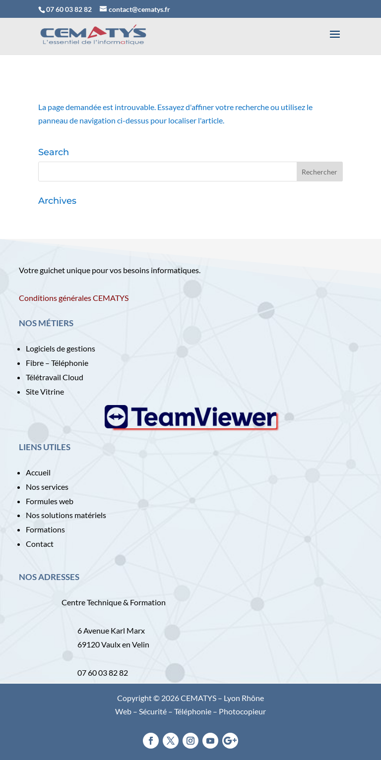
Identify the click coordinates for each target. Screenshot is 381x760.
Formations (45, 529)
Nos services (47, 486)
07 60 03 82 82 (69, 9)
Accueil (38, 472)
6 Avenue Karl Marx (111, 630)
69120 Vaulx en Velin (113, 644)
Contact (40, 543)
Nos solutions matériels (66, 515)
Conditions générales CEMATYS (73, 297)
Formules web (49, 501)
